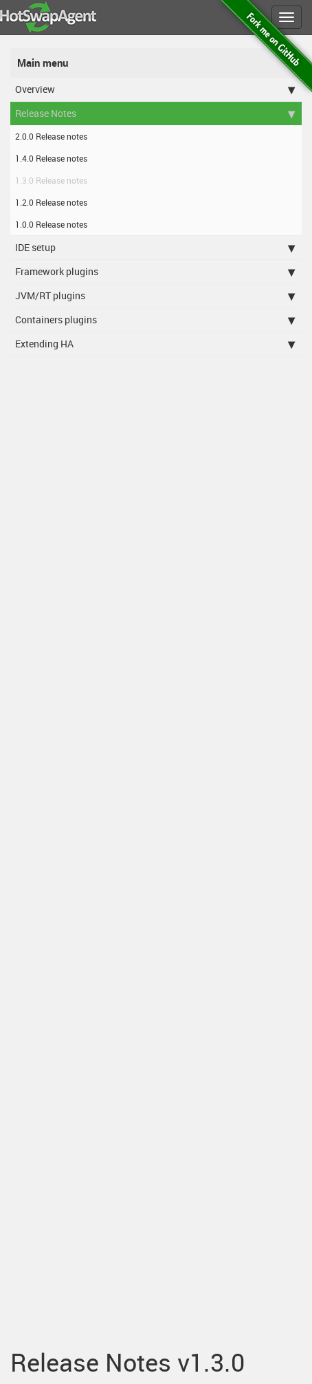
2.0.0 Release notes (51, 136)
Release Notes (155, 113)
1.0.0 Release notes (51, 224)
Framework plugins (155, 272)
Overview (155, 89)
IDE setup (155, 248)
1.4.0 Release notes (51, 158)
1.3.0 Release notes (51, 180)
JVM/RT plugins (155, 296)
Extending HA (155, 344)
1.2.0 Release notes (51, 202)
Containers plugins (155, 320)
